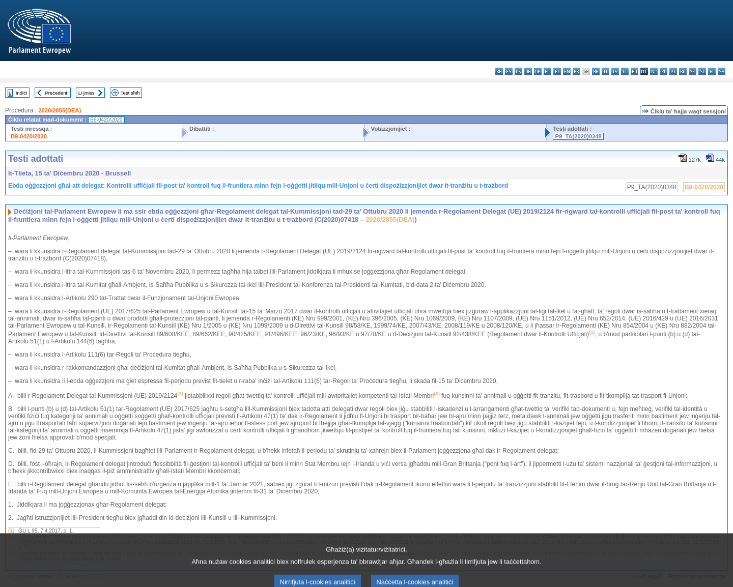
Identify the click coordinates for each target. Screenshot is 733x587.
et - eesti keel (547, 71)
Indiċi (21, 93)
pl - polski (663, 71)
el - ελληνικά (557, 71)
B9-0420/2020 (29, 136)
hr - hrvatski (596, 71)
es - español (509, 71)
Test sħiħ (130, 93)
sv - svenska (721, 71)
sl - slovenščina (702, 71)
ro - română (683, 71)
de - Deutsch (538, 71)
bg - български (499, 71)
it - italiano (605, 71)
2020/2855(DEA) (59, 110)
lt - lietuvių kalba (625, 71)
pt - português (673, 71)
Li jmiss (86, 93)
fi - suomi (712, 71)
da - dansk (528, 71)
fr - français (576, 71)
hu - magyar (634, 71)
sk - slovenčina (692, 71)
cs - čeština (518, 71)
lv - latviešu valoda (615, 71)
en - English (567, 71)
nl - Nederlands (654, 71)
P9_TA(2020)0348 (578, 136)
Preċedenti (56, 93)
